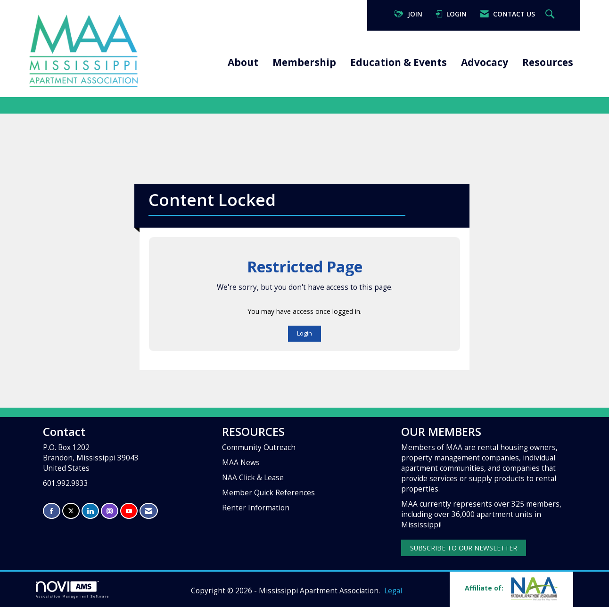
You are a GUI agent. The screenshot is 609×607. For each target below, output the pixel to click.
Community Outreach (259, 447)
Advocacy (484, 62)
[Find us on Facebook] (51, 511)
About (243, 62)
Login (304, 333)
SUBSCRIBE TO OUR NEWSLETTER (463, 547)
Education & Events (398, 62)
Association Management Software (72, 589)
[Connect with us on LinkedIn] (90, 511)
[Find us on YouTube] (129, 511)
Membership (304, 62)
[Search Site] (551, 14)
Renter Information (255, 508)
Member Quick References (268, 493)
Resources (547, 62)
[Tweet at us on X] (71, 511)
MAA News (241, 463)
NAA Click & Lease (253, 478)
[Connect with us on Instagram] (109, 511)
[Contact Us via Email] (149, 511)
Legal (393, 591)
